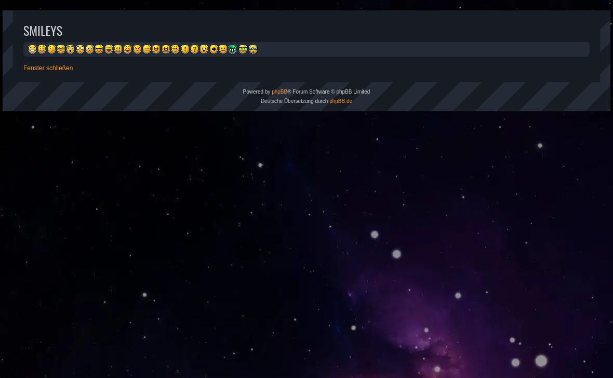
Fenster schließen (48, 68)
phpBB (279, 92)
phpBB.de (340, 101)
